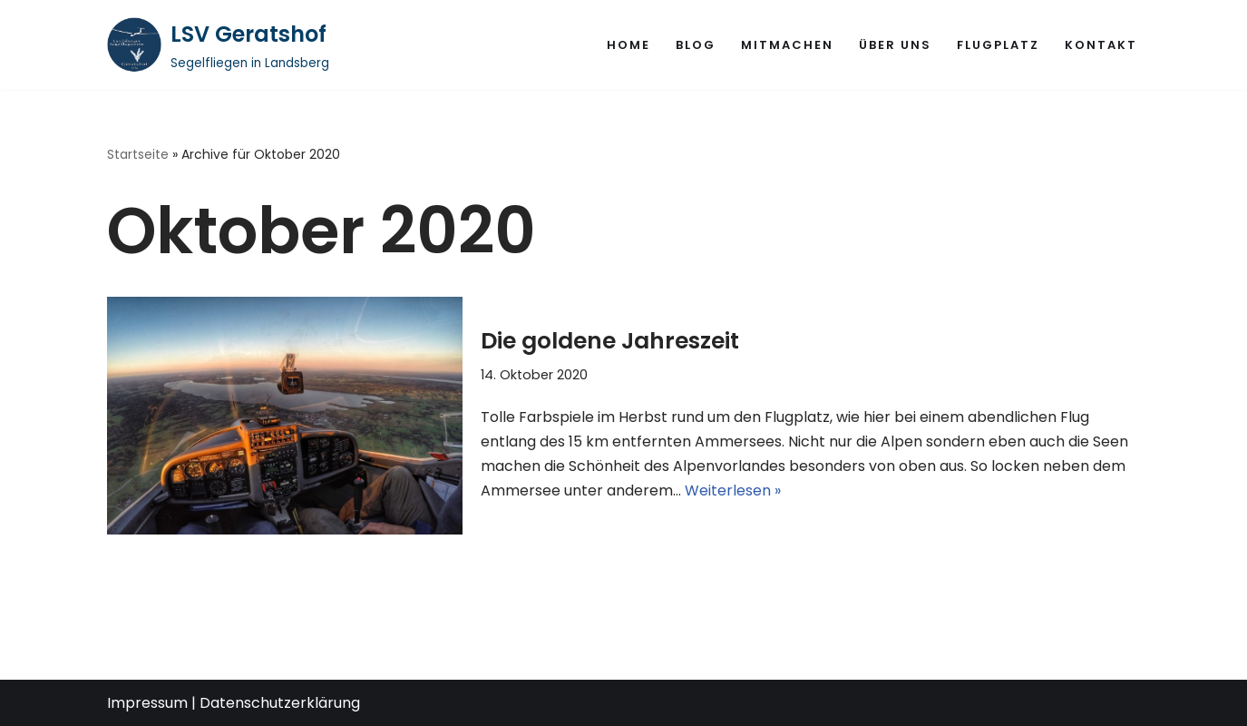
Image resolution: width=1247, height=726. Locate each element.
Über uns (895, 45)
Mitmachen (787, 45)
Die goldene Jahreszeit (610, 341)
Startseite (138, 154)
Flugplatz (998, 45)
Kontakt (1101, 45)
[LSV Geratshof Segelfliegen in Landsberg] (218, 45)
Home (628, 45)
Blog (696, 45)
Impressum (147, 702)
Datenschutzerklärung (280, 702)
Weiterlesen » (733, 490)
